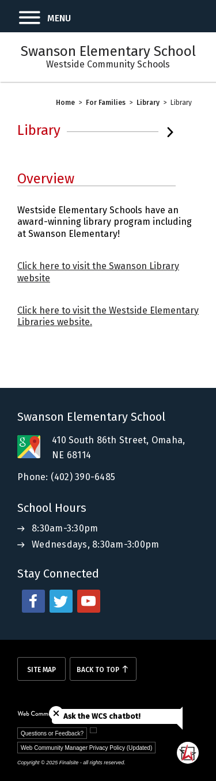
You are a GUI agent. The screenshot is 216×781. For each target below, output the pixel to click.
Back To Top (98, 670)
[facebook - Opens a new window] (33, 601)
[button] (35, 16)
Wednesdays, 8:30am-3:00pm (95, 544)
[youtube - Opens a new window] (88, 601)
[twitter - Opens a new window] (61, 601)
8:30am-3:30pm (65, 528)
